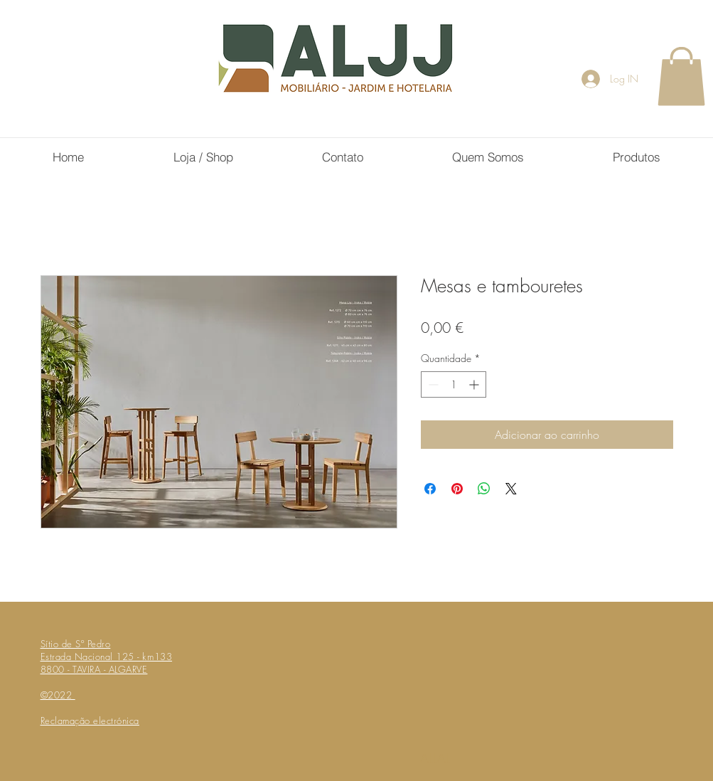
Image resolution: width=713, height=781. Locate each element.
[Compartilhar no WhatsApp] (484, 488)
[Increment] (475, 384)
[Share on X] (511, 488)
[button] (681, 76)
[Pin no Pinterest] (457, 488)
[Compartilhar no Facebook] (430, 488)
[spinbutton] (453, 384)
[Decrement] (432, 384)
